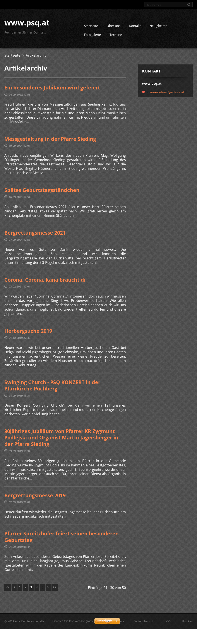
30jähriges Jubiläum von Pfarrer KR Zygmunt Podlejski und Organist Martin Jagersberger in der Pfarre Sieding (61, 439)
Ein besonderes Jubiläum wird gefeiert (52, 89)
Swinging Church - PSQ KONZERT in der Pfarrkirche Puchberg (52, 387)
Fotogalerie (92, 36)
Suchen (189, 4)
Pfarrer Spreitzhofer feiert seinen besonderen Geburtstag (61, 538)
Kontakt (135, 27)
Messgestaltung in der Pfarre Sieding (50, 140)
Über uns (113, 27)
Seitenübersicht (144, 622)
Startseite (91, 27)
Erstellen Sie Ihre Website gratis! (72, 621)
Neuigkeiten (158, 27)
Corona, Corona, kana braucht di (45, 281)
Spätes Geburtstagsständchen (41, 191)
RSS (168, 622)
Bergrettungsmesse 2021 (35, 234)
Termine (116, 36)
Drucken (187, 622)
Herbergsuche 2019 (28, 332)
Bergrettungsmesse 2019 (35, 496)
